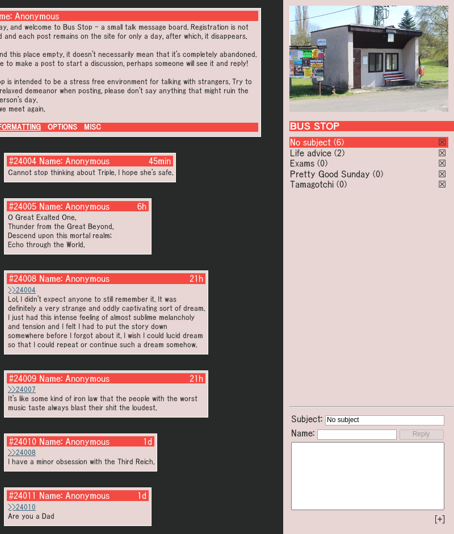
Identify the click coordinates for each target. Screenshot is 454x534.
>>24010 (22, 507)
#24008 (22, 278)
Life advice (310, 152)
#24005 (22, 206)
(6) (339, 142)
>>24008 (22, 452)
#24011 (22, 495)
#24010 (22, 441)
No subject (312, 142)
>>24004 (22, 290)
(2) (339, 152)
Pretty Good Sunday (330, 173)
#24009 (22, 378)
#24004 (22, 160)
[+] (440, 519)
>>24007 (22, 389)
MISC (92, 127)
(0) (322, 163)
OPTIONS (62, 127)
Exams (302, 163)
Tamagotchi (312, 184)
